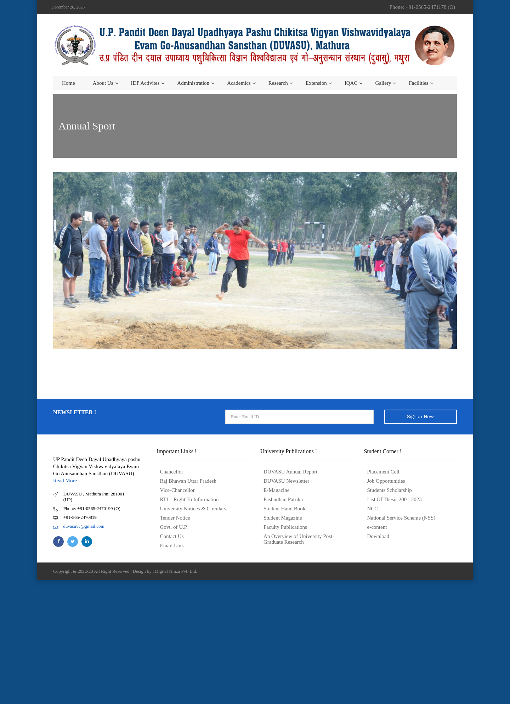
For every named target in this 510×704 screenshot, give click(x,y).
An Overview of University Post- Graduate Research (299, 539)
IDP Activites (145, 83)
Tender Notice (175, 518)
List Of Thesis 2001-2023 (394, 499)
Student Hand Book (284, 508)
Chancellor (171, 472)
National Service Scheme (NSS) (401, 518)
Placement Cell (383, 472)
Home (68, 83)
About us (103, 83)
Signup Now (420, 416)
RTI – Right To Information (189, 499)
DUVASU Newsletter (286, 481)
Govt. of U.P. (174, 527)
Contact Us (172, 536)
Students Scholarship (389, 490)
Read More (65, 480)
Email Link (172, 545)
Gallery (383, 83)
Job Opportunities (386, 481)
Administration (193, 83)
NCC (372, 508)
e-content (377, 527)
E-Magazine (276, 490)
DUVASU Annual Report (290, 472)
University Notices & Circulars (193, 508)
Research (278, 83)
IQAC (351, 83)
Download (378, 536)
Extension (316, 83)
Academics (239, 83)
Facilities (418, 83)
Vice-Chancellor (177, 490)
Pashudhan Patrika (283, 499)
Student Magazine (283, 518)
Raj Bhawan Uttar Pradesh (188, 481)
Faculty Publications (285, 527)
